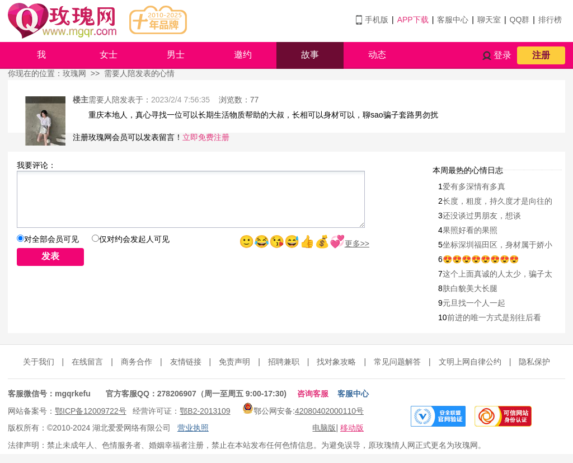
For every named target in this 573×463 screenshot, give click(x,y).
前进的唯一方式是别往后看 (494, 317)
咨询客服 (312, 393)
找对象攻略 (336, 361)
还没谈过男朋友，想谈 (482, 215)
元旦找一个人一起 (474, 302)
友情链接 (185, 361)
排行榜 (550, 19)
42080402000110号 (329, 410)
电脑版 (324, 427)
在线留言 (87, 361)
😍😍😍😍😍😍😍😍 (481, 259)
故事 (310, 54)
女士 (109, 54)
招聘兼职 (283, 361)
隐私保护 (534, 361)
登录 (502, 55)
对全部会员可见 (51, 239)
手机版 (376, 19)
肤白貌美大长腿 (470, 288)
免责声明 (234, 361)
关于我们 (38, 361)
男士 (176, 54)
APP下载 (413, 19)
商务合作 (136, 361)
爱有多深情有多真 (474, 186)
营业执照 (193, 427)
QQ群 (520, 19)
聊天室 (489, 19)
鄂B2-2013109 (205, 410)
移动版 (352, 427)
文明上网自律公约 (470, 361)
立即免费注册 (205, 137)
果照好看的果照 (470, 230)
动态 (377, 54)
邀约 (243, 54)
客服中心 (452, 19)
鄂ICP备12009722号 (90, 410)
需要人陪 (104, 99)
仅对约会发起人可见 (134, 239)
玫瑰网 (74, 73)
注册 (541, 55)
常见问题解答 (397, 361)
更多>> (357, 243)
